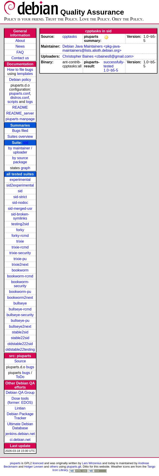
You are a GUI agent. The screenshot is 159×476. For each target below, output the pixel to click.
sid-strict (20, 197)
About (20, 41)
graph (25, 168)
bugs (30, 367)
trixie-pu (20, 259)
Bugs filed (20, 131)
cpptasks (69, 36)
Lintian (20, 408)
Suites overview (20, 136)
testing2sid (20, 224)
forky (20, 230)
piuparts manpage (20, 119)
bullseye (20, 303)
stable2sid (20, 332)
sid (25, 143)
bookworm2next (20, 297)
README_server (20, 113)
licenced (38, 463)
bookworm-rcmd (20, 276)
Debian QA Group (20, 392)
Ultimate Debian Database (20, 426)
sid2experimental (20, 185)
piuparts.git (74, 466)
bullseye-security (20, 315)
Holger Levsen (33, 466)
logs (29, 102)
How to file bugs (20, 70)
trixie (20, 241)
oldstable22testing (20, 349)
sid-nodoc (20, 203)
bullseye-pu (20, 320)
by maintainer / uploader (20, 150)
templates (25, 74)
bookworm (20, 270)
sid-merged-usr (20, 208)
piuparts (15, 463)
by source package (20, 160)
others (54, 466)
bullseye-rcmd (20, 309)
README (20, 107)
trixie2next (20, 264)
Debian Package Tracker (20, 416)
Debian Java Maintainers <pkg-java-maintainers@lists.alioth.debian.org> (91, 48)
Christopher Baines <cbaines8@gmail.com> (97, 56)
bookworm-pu (20, 292)
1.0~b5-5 (111, 70)
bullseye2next (20, 326)
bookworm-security (20, 284)
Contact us (20, 58)
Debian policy (20, 80)
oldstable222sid (20, 344)
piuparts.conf (19, 93)
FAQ (20, 52)
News (20, 46)
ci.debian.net (20, 440)
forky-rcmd (20, 236)
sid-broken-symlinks (20, 216)
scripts (13, 102)
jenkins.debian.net (20, 434)
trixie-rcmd (20, 247)
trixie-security (20, 253)
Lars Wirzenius (92, 463)
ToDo (20, 377)
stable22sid (20, 338)
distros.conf (19, 98)
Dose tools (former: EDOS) (20, 400)
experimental (20, 180)
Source (20, 361)
